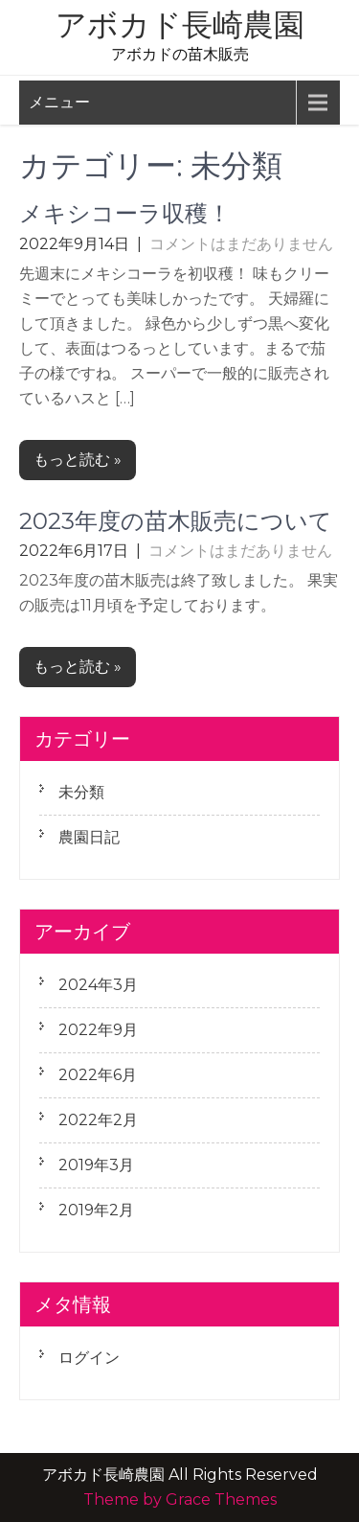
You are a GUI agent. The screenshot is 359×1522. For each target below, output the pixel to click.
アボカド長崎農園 (180, 24)
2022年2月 (98, 1120)
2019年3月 (96, 1165)
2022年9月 (98, 1030)
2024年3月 (98, 985)
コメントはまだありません (241, 244)
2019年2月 (96, 1210)
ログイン (89, 1358)
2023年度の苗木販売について (175, 521)
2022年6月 (97, 1075)
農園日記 (89, 837)
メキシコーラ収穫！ (125, 213)
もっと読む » (78, 459)
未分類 (81, 792)
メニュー (59, 102)
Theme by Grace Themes (180, 1499)
